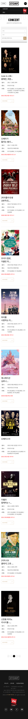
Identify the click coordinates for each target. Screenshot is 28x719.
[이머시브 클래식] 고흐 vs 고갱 (7, 562)
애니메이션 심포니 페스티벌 (5, 379)
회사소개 (6, 683)
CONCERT (5, 9)
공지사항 (12, 683)
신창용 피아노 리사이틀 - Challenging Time (6, 621)
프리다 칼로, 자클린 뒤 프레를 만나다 (6, 260)
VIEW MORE (5, 101)
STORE (3, 3)
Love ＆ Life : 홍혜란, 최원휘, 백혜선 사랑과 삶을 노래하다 (7, 77)
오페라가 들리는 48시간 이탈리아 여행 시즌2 (7, 140)
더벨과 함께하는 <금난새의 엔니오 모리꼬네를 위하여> (5, 501)
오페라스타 (5, 439)
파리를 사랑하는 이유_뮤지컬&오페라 (7, 318)
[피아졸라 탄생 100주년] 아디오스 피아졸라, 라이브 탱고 (7, 199)
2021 (4, 12)
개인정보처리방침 (20, 683)
